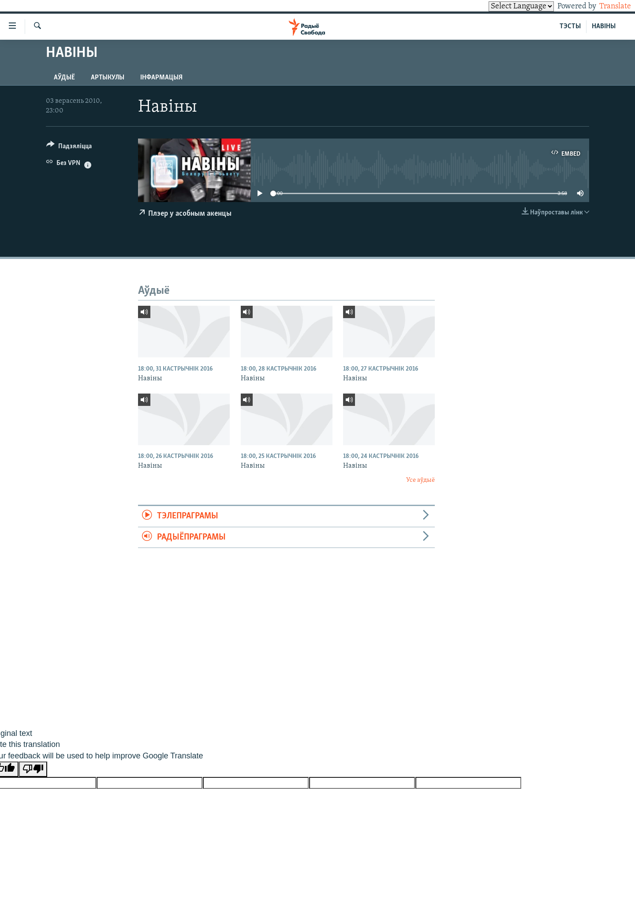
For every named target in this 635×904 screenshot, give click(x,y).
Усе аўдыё (420, 480)
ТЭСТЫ (570, 26)
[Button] (69, 148)
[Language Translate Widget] (506, 6)
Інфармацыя (161, 77)
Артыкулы (107, 77)
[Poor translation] (33, 769)
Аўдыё (64, 77)
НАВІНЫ (604, 26)
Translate (607, 6)
